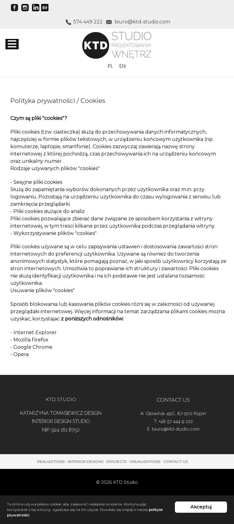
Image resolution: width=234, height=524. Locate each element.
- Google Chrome (31, 347)
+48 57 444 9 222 (175, 421)
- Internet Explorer (33, 332)
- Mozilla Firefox (29, 340)
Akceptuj (200, 507)
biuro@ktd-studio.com (176, 429)
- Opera (19, 354)
